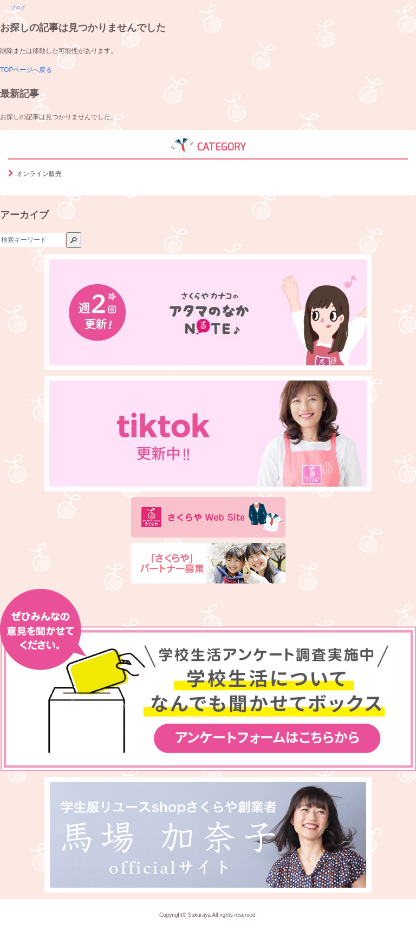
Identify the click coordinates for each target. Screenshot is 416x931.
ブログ (18, 7)
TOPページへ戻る (26, 70)
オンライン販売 (39, 174)
